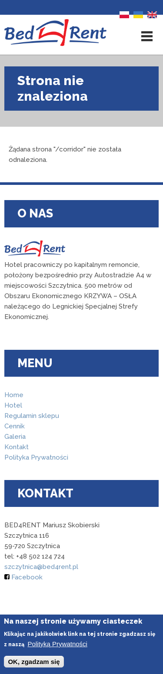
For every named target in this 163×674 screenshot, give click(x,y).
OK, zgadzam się (34, 662)
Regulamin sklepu (31, 416)
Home (13, 395)
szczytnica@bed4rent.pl (41, 567)
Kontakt (16, 447)
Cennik (14, 426)
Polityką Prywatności (57, 644)
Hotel (13, 405)
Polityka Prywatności (36, 457)
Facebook (23, 577)
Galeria (15, 437)
